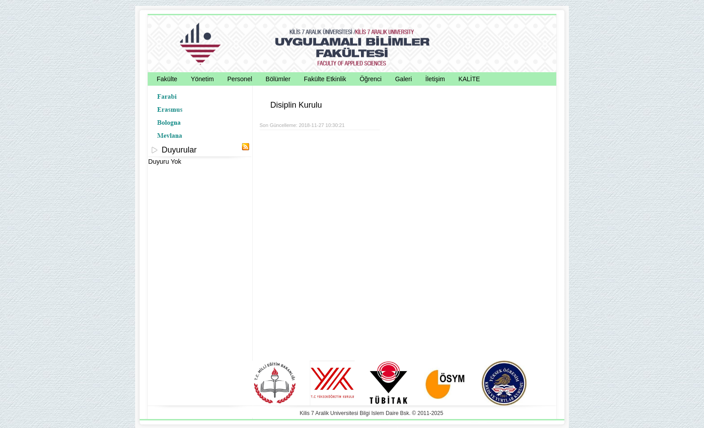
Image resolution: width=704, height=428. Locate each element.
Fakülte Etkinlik (325, 79)
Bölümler (278, 79)
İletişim (435, 79)
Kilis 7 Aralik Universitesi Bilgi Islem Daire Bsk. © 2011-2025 (372, 413)
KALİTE (469, 79)
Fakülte (167, 79)
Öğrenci (371, 79)
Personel (239, 79)
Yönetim (202, 79)
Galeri (403, 79)
